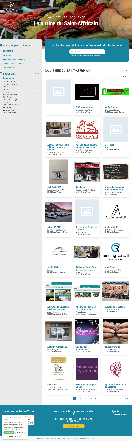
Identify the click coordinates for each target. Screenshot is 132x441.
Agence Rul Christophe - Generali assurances (86, 146)
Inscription (73, 426)
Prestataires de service (21, 59)
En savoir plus (17, 429)
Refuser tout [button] (21, 432)
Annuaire (82, 438)
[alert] (15, 427)
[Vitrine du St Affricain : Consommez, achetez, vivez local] (10, 6)
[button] (14, 436)
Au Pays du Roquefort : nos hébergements (58, 308)
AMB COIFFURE (54, 187)
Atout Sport (110, 267)
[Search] (87, 51)
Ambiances (81, 187)
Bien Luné (52, 384)
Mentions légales (90, 438)
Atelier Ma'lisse (54, 267)
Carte (126, 77)
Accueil (76, 438)
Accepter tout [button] (9, 432)
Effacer (37, 73)
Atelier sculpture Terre (86, 267)
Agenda (115, 411)
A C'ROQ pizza (111, 107)
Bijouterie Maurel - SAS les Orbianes (115, 385)
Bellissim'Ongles (112, 346)
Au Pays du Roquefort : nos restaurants (86, 308)
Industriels (21, 67)
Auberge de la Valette (115, 306)
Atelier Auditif (111, 227)
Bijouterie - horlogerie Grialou (86, 385)
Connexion (70, 438)
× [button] (25, 416)
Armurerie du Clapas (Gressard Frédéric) (114, 188)
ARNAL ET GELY (54, 227)
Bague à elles (82, 346)
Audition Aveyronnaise (57, 346)
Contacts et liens (120, 414)
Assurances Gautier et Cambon (86, 228)
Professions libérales (21, 63)
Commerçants (21, 51)
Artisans (21, 55)
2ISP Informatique (84, 107)
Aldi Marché (110, 145)
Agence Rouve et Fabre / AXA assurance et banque (58, 147)
